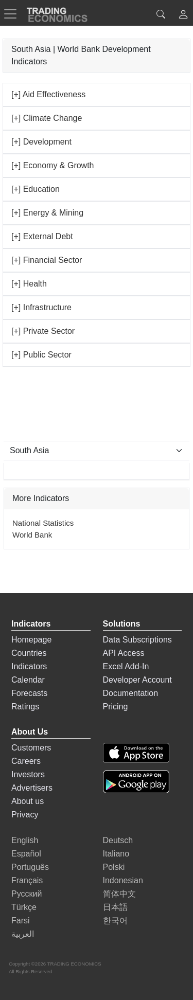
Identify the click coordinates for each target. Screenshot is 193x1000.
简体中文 (119, 893)
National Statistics (43, 523)
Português (30, 867)
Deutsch (118, 840)
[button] (183, 15)
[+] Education (35, 189)
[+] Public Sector (41, 354)
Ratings (25, 706)
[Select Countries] (96, 450)
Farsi (20, 920)
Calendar (28, 679)
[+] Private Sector (43, 331)
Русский (26, 893)
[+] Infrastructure (41, 307)
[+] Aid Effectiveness (48, 94)
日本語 (115, 907)
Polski (114, 867)
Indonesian (123, 880)
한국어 (115, 920)
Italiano (116, 853)
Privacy (24, 814)
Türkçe (24, 907)
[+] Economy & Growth (52, 165)
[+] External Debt (42, 236)
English (24, 840)
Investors (28, 774)
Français (27, 880)
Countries (28, 653)
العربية (22, 934)
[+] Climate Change (46, 118)
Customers (31, 747)
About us (27, 801)
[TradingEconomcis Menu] (13, 14)
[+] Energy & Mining (47, 212)
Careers (26, 761)
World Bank (32, 534)
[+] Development (41, 141)
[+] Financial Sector (46, 260)
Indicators (29, 666)
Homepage (31, 639)
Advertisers (31, 787)
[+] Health (29, 283)
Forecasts (29, 693)
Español (26, 853)
